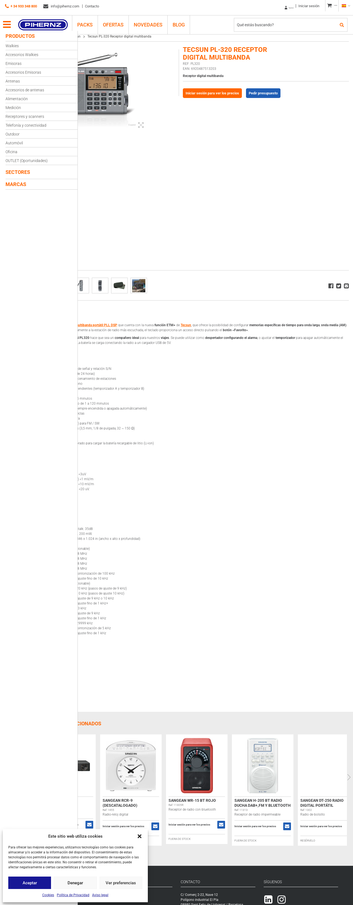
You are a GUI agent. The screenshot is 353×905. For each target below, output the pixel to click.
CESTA (330, 6)
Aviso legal (100, 895)
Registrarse (271, 6)
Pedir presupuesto (290, 93)
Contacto (92, 6)
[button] (139, 836)
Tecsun (127, 36)
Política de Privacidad (73, 895)
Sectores (18, 172)
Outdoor (13, 134)
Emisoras (14, 63)
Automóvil (14, 143)
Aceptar (30, 882)
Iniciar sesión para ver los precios (240, 93)
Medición (13, 107)
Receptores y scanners (25, 116)
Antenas (13, 81)
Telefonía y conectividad (26, 125)
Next (349, 782)
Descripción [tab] (98, 312)
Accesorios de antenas (25, 90)
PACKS (90, 21)
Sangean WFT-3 (104, 805)
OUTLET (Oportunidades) (27, 160)
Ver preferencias (121, 882)
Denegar (75, 882)
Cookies (48, 895)
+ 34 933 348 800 (21, 6)
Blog (184, 21)
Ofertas (118, 21)
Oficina (11, 152)
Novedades (153, 21)
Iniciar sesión (296, 6)
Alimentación (17, 99)
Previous (82, 782)
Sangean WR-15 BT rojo (244, 805)
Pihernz (48, 21)
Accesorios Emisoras (23, 72)
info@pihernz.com (61, 6)
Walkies (12, 46)
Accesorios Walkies (22, 54)
